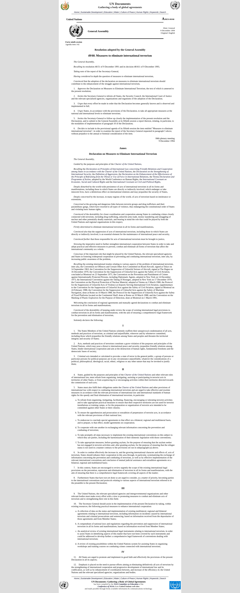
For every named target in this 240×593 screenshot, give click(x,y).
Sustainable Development (91, 12)
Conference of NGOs (106, 586)
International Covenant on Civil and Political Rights (136, 182)
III (123, 488)
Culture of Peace (128, 12)
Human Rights (142, 12)
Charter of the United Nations (127, 164)
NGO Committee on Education (126, 584)
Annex (122, 148)
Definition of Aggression (106, 174)
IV (123, 551)
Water (116, 12)
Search (163, 12)
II (123, 369)
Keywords (154, 12)
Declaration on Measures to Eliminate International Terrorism (123, 153)
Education (108, 12)
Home (76, 12)
